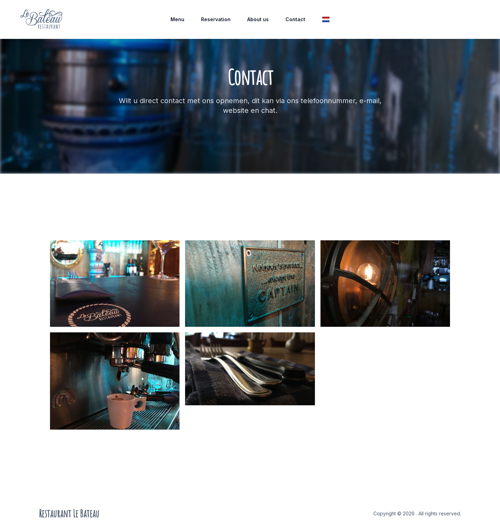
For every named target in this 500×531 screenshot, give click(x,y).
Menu (177, 19)
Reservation (216, 19)
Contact (295, 19)
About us (258, 19)
